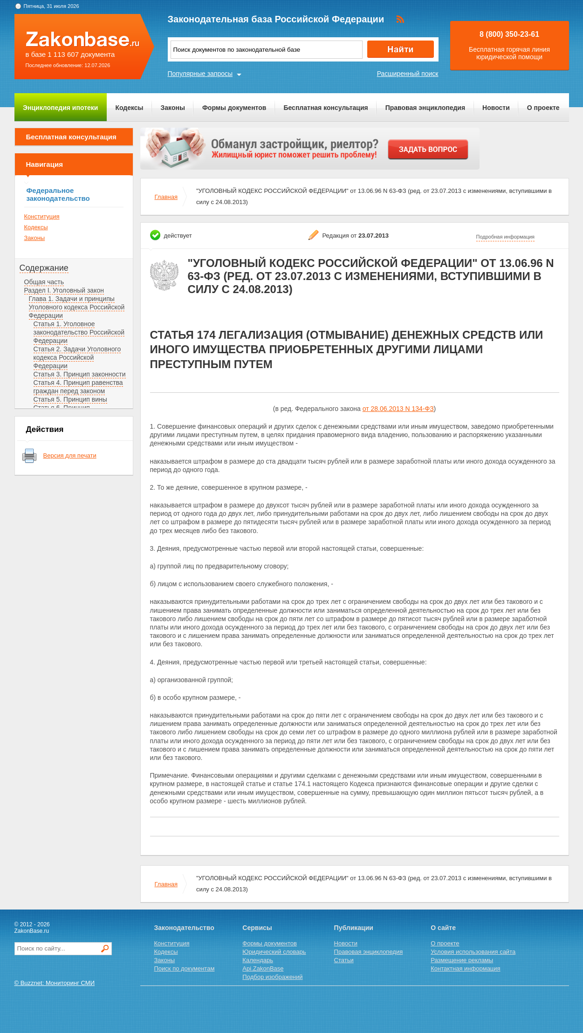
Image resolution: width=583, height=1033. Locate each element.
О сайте (443, 927)
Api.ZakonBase (262, 968)
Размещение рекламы (462, 960)
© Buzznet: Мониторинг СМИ (54, 982)
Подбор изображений (272, 976)
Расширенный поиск (408, 73)
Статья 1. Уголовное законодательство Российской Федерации (79, 332)
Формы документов (234, 107)
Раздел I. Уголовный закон (64, 290)
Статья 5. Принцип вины (70, 399)
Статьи (344, 960)
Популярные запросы (200, 73)
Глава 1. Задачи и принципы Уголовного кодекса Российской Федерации (77, 307)
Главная (166, 196)
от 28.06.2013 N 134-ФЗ (398, 408)
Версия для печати (69, 455)
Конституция (42, 216)
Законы (173, 107)
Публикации (353, 927)
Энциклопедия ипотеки (60, 107)
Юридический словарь (274, 951)
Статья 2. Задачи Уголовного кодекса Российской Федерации (77, 357)
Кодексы (129, 107)
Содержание (44, 268)
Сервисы (257, 927)
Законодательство (184, 927)
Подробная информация (505, 236)
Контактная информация (465, 968)
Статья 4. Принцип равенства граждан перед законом (78, 387)
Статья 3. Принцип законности (80, 374)
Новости (496, 107)
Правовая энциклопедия (425, 107)
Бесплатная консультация (325, 107)
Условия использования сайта (473, 951)
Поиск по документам (184, 968)
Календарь (257, 960)
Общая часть (44, 282)
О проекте (543, 107)
